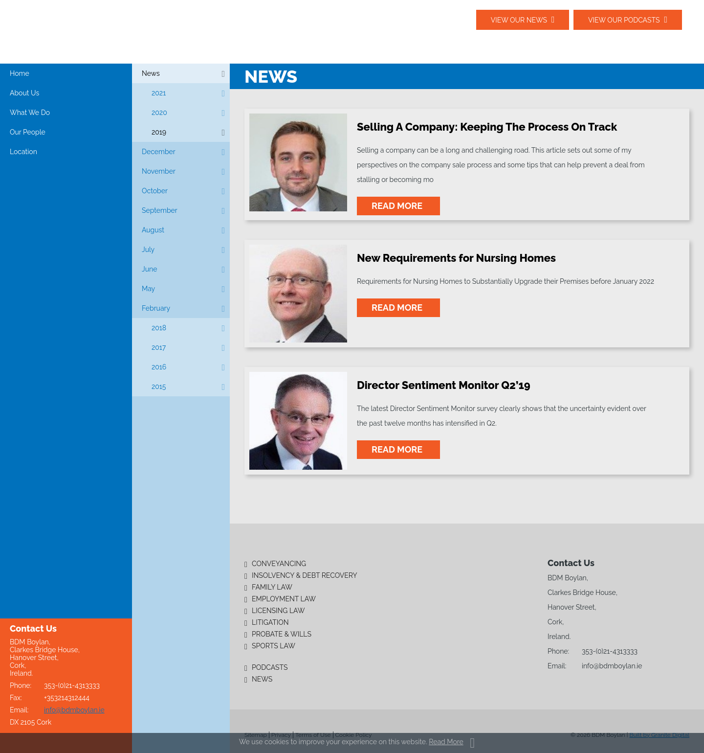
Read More (446, 742)
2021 (159, 93)
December (159, 152)
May (148, 289)
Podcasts (270, 667)
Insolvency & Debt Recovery (304, 575)
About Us (24, 93)
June (149, 269)
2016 (159, 367)
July (148, 249)
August (153, 230)
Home (19, 73)
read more (398, 206)
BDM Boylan (103, 31)
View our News (518, 20)
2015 (159, 386)
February (156, 308)
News (151, 73)
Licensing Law (278, 611)
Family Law (272, 587)
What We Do (30, 112)
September (159, 210)
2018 (159, 328)
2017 (159, 347)
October (155, 191)
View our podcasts (624, 20)
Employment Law (284, 599)
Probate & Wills (281, 634)
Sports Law (273, 646)
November (159, 171)
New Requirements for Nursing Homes (456, 257)
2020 (159, 112)
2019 (159, 132)
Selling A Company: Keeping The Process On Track (487, 126)
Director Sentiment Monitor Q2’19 (443, 385)
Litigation (270, 622)
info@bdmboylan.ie (74, 710)
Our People (27, 132)
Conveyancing (279, 564)
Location (23, 152)
